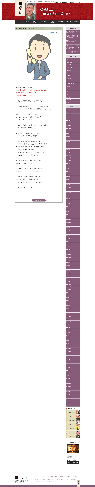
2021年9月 (68, 260)
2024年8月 (68, 165)
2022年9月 (68, 227)
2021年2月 (68, 278)
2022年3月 (68, 243)
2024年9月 (68, 163)
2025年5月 (68, 141)
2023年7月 (68, 200)
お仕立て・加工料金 (49, 476)
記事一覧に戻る (38, 200)
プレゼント (68, 70)
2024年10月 (68, 160)
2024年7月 (68, 168)
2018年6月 (68, 364)
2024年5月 (68, 174)
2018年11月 (68, 351)
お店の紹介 (42, 476)
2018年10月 (68, 354)
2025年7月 (68, 136)
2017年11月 (68, 383)
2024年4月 (68, 176)
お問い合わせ (49, 481)
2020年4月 (68, 305)
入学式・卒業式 (74, 476)
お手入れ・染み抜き (60, 479)
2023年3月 (68, 211)
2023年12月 (68, 187)
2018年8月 (68, 359)
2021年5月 (68, 270)
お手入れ (68, 91)
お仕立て (68, 86)
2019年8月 (68, 327)
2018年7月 (68, 362)
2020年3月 (68, 308)
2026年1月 (68, 120)
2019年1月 (68, 346)
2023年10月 (68, 192)
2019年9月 (68, 324)
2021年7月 (68, 265)
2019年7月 (68, 329)
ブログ (67, 94)
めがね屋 (68, 75)
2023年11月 (68, 190)
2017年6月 (68, 397)
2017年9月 (68, 389)
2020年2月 (68, 311)
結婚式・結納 (62, 476)
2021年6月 (68, 268)
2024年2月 (68, 182)
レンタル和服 (69, 67)
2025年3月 (68, 147)
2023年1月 (68, 217)
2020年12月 (68, 284)
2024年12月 (68, 155)
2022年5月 (68, 238)
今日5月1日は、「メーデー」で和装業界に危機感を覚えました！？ (72, 42)
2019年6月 (68, 332)
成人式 (36, 479)
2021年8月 (68, 262)
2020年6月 (68, 300)
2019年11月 (68, 319)
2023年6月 (68, 203)
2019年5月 (68, 335)
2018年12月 (68, 348)
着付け (67, 59)
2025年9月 (68, 131)
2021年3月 (68, 276)
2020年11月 (68, 286)
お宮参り (53, 479)
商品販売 (43, 481)
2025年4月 (68, 144)
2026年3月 (68, 114)
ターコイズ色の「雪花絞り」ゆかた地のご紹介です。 (72, 52)
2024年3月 (68, 179)
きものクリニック (70, 83)
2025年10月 (68, 128)
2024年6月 (68, 171)
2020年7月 (68, 297)
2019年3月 (68, 340)
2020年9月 (68, 292)
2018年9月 (68, 356)
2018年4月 (68, 370)
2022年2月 (68, 246)
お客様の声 (68, 99)
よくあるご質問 (73, 479)
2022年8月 (68, 230)
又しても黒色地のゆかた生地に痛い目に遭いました (72, 32)
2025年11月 (68, 125)
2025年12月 (68, 122)
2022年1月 (68, 249)
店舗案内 (56, 476)
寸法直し (68, 89)
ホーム (36, 476)
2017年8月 (68, 391)
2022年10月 (68, 225)
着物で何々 (68, 72)
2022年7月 (68, 233)
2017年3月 (68, 405)
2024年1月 (68, 184)
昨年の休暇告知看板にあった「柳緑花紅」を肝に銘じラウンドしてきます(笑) (72, 36)
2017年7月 (68, 394)
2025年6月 (68, 139)
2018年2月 (68, 375)
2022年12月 (68, 219)
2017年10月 (68, 386)
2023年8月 (68, 198)
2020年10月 (68, 289)
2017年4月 (68, 402)
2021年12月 (68, 251)
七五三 (48, 479)
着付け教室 (68, 64)
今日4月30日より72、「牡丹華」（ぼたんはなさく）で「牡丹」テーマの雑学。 (72, 47)
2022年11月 (68, 222)
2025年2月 (68, 149)
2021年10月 (68, 257)
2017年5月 (68, 399)
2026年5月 (68, 109)
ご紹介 (67, 80)
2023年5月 (68, 206)
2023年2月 (68, 214)
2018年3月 (68, 372)
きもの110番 (69, 78)
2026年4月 (68, 112)
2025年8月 (68, 133)
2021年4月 (68, 273)
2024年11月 (68, 157)
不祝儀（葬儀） (42, 479)
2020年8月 (68, 294)
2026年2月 (68, 117)
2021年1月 (68, 281)
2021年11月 (68, 254)
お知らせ (68, 97)
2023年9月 (68, 195)
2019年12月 (68, 316)
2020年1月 (68, 313)
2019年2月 (68, 343)
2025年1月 (68, 152)
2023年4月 (68, 208)
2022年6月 (68, 235)
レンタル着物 (69, 62)
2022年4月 (68, 241)
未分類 (67, 102)
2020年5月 (68, 303)
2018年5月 (68, 367)
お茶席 (68, 476)
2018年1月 (68, 378)
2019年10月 (68, 321)
